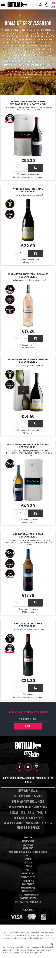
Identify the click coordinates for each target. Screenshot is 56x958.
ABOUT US (28, 837)
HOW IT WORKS (28, 841)
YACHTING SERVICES (28, 898)
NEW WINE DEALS (28, 791)
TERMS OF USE (28, 880)
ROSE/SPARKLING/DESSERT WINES (28, 807)
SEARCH (40, 4)
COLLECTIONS (17, 812)
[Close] (52, 929)
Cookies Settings (28, 887)
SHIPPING (28, 862)
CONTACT (28, 855)
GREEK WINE (28, 848)
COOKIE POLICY (28, 884)
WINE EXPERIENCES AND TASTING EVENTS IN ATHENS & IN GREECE (28, 825)
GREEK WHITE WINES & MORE (28, 802)
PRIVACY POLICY (28, 873)
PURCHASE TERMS (28, 877)
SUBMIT (28, 726)
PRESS (28, 870)
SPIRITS (41, 812)
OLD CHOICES (28, 844)
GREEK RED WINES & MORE (28, 796)
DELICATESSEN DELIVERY (28, 818)
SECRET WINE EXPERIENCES (28, 894)
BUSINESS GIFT (28, 891)
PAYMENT (28, 859)
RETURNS (28, 866)
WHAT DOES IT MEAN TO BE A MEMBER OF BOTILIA (28, 852)
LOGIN (53, 6)
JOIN (53, 3)
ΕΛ (36, 4)
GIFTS (31, 812)
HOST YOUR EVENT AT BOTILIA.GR (28, 902)
